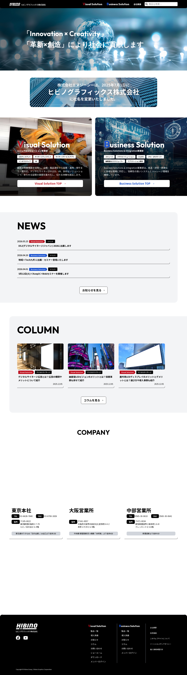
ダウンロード (96, 657)
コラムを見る (93, 400)
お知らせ (94, 639)
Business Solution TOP (136, 183)
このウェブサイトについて (160, 638)
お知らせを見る (93, 290)
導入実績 (94, 635)
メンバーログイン (98, 661)
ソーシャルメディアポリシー (160, 644)
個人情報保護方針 (156, 649)
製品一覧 (94, 631)
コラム (93, 644)
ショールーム (96, 652)
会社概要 (137, 4)
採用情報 (153, 633)
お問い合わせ (96, 648)
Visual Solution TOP (50, 183)
